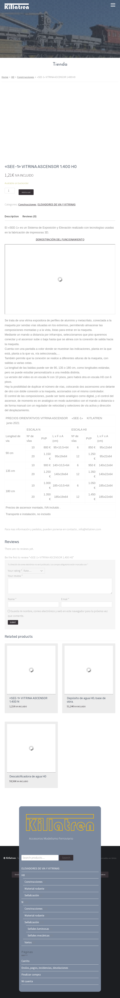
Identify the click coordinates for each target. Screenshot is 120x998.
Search (66, 857)
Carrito (25, 961)
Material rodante (34, 888)
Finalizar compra (31, 974)
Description (12, 216)
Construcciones (25, 77)
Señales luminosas (38, 929)
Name (12, 599)
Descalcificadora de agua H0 (27, 776)
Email (65, 599)
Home (5, 77)
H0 (12, 77)
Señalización (32, 895)
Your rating (15, 570)
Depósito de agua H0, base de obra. (86, 699)
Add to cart (26, 192)
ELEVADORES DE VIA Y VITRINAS (56, 204)
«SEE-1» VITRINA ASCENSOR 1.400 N (28, 699)
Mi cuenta (27, 981)
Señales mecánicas (39, 935)
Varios (28, 942)
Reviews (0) (29, 216)
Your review (15, 576)
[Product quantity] (10, 190)
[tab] (12, 216)
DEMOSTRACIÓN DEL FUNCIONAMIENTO (60, 239)
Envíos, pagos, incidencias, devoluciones (44, 968)
